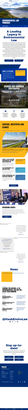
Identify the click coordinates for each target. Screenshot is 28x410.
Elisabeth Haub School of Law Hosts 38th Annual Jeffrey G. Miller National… (8, 303)
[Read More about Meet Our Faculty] (19, 60)
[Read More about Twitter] (9, 360)
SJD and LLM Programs (21, 91)
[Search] (26, 1)
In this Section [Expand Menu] (13, 26)
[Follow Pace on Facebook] (18, 381)
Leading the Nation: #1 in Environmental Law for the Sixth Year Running (12, 290)
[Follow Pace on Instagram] (22, 381)
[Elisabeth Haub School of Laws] (5, 368)
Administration (11, 372)
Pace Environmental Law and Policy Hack (8, 168)
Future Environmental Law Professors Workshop (8, 176)
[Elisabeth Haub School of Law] (14, 1)
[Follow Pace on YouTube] (24, 381)
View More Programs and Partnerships (13, 185)
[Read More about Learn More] (9, 60)
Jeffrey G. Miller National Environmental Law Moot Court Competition (8, 161)
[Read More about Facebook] (9, 357)
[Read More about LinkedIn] (19, 360)
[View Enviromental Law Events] (6, 217)
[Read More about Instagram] (19, 357)
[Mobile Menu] (1, 1)
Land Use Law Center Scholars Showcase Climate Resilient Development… (7, 309)
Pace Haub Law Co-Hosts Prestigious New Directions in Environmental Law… (7, 297)
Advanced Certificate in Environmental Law (7, 91)
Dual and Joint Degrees (14, 100)
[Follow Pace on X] (20, 381)
